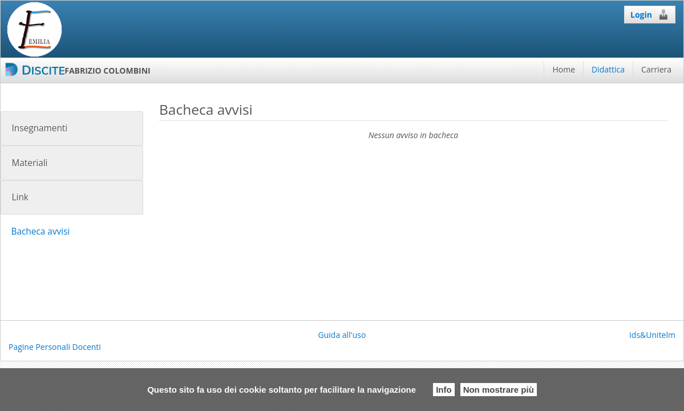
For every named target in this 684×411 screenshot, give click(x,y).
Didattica (608, 69)
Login (649, 14)
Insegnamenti (39, 128)
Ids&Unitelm (652, 334)
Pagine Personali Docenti (55, 346)
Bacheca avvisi (40, 231)
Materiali (29, 163)
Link (19, 197)
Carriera (656, 69)
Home (563, 69)
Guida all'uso (342, 334)
